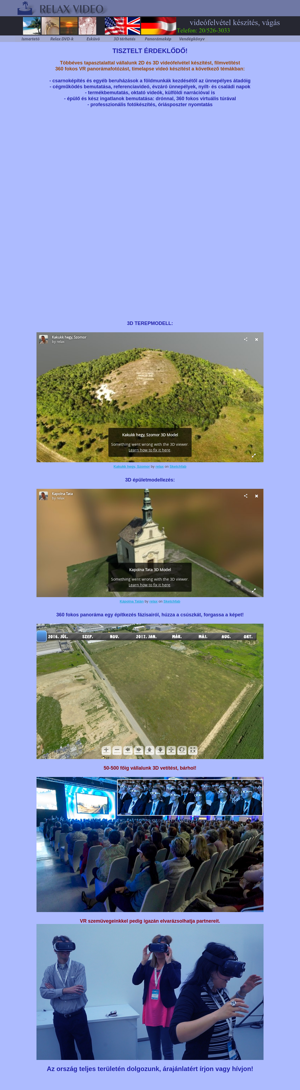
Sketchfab (178, 466)
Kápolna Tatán (132, 601)
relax (159, 466)
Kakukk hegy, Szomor (132, 466)
